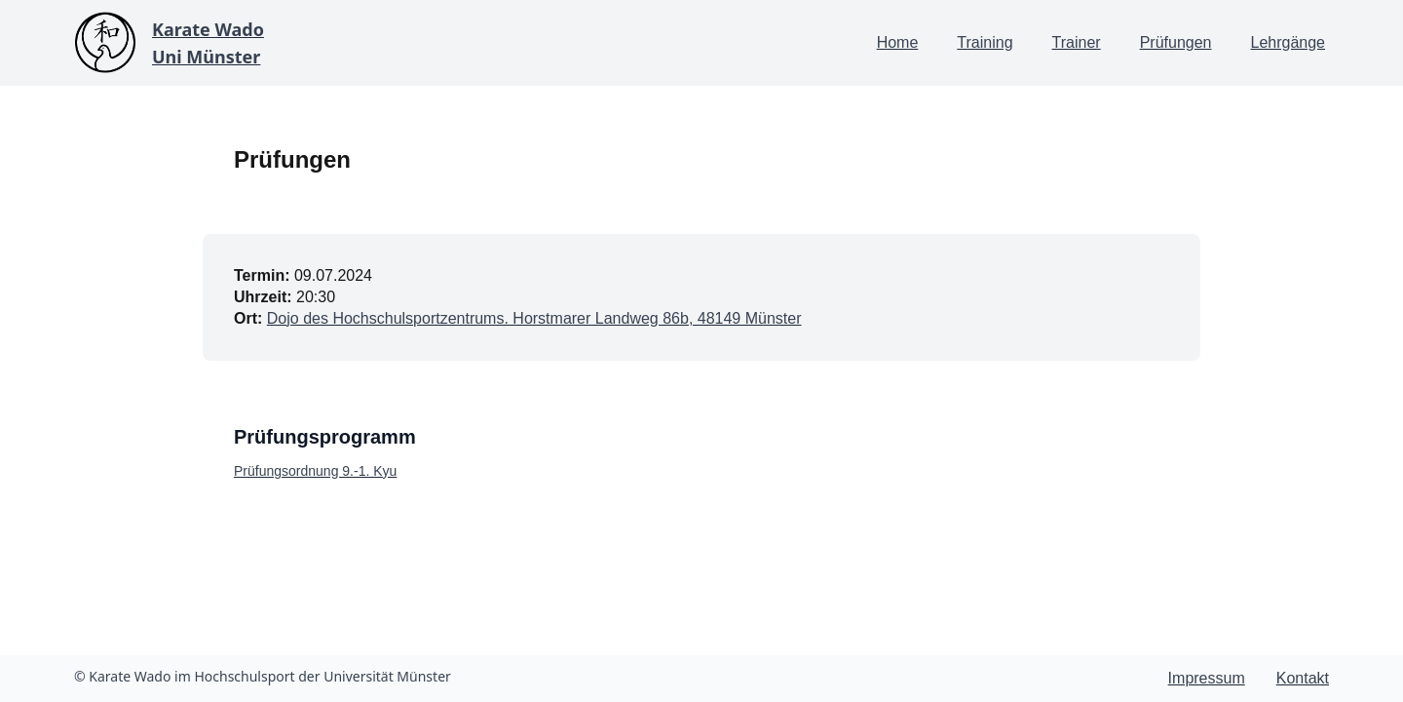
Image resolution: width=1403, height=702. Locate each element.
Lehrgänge (1287, 42)
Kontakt (1302, 678)
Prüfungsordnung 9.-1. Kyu (315, 471)
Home (898, 42)
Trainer (1076, 42)
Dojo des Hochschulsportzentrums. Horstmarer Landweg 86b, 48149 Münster (534, 318)
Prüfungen (1176, 42)
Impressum (1206, 678)
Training (984, 42)
